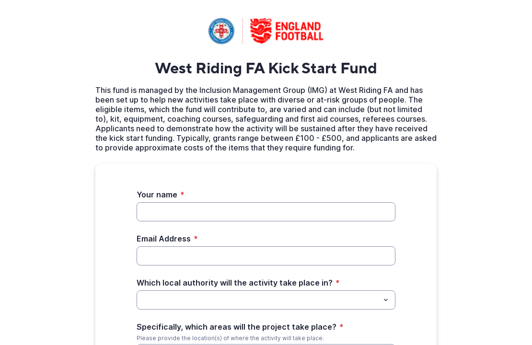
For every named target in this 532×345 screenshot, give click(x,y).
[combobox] (266, 300)
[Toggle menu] (386, 300)
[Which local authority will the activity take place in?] (142, 300)
